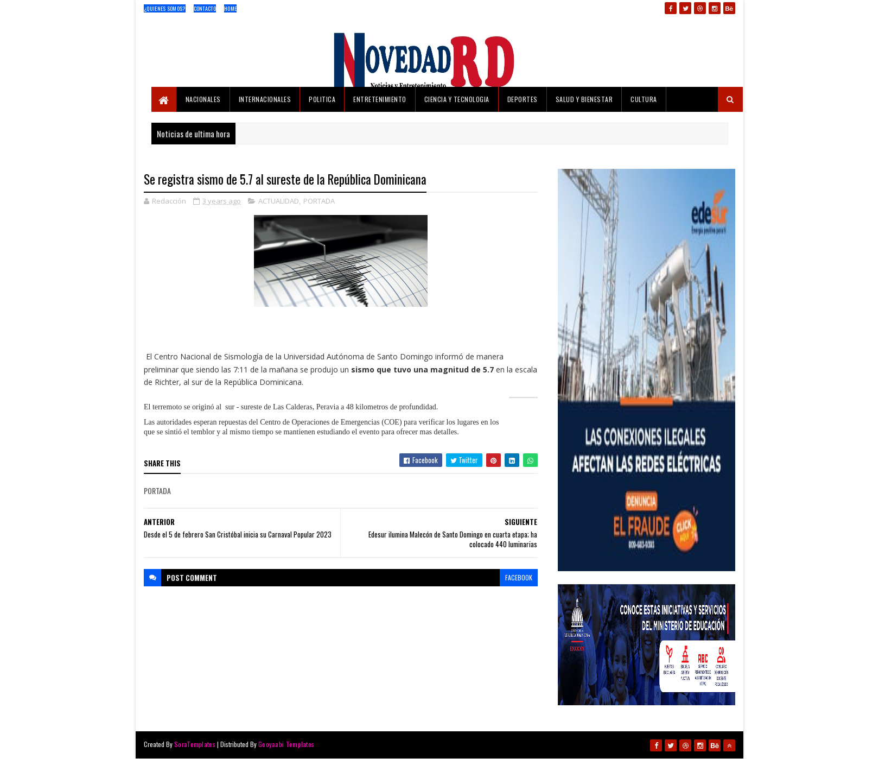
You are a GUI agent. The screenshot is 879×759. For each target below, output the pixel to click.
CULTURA (643, 99)
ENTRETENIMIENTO (379, 99)
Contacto (205, 8)
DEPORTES (522, 99)
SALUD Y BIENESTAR (584, 99)
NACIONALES (203, 99)
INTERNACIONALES (265, 99)
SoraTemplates (194, 744)
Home (230, 8)
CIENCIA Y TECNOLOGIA (456, 99)
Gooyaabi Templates (286, 744)
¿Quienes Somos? (165, 8)
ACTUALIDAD (278, 201)
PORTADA (319, 201)
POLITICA (322, 99)
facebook (518, 577)
